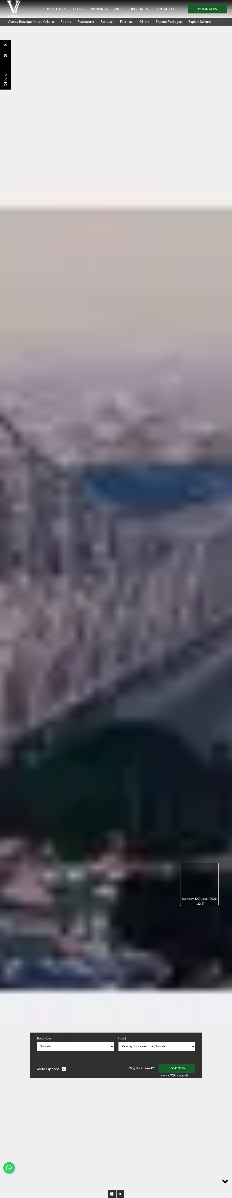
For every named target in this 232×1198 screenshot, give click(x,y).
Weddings (99, 8)
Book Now (207, 9)
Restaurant (86, 22)
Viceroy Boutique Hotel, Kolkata (31, 22)
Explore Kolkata (199, 22)
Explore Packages (169, 22)
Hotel (122, 1038)
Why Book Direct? (141, 1068)
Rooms (66, 22)
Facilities (126, 22)
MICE (118, 8)
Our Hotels (54, 9)
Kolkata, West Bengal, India (199, 879)
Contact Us (165, 8)
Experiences (138, 8)
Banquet (107, 22)
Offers (78, 8)
